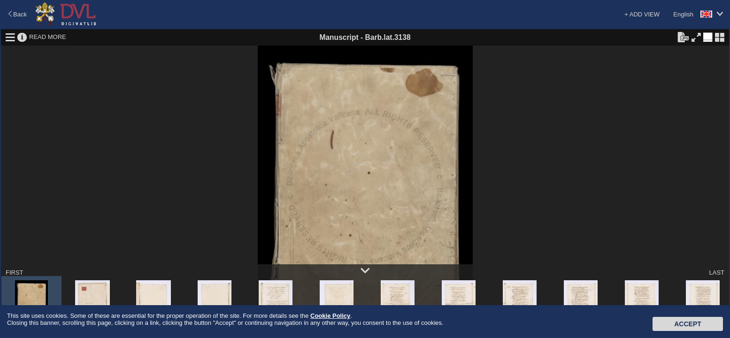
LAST (716, 272)
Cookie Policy (330, 315)
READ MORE (47, 36)
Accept (687, 324)
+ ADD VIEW (642, 14)
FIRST (14, 272)
